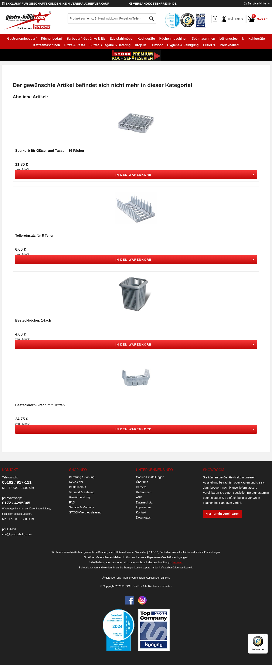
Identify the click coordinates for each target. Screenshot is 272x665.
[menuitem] (121, 18)
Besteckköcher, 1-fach (33, 320)
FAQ (72, 502)
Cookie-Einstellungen (150, 477)
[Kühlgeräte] (256, 38)
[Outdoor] (157, 45)
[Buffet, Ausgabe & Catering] (110, 45)
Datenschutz (144, 502)
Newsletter (76, 482)
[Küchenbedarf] (51, 38)
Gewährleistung (79, 497)
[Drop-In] (140, 45)
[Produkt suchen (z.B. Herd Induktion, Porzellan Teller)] (112, 18)
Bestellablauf (77, 487)
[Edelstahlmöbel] (121, 38)
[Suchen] (151, 17)
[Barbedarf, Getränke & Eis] (86, 38)
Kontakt (141, 512)
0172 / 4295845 (16, 503)
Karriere (141, 487)
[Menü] (265, 636)
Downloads (143, 517)
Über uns (142, 482)
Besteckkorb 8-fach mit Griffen (40, 405)
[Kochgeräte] (146, 38)
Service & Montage (81, 507)
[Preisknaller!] (229, 45)
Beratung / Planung (82, 477)
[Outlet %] (209, 45)
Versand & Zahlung (81, 492)
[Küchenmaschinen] (173, 38)
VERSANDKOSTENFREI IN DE (153, 3)
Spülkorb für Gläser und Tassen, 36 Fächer (49, 150)
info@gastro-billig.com (17, 534)
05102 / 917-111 (16, 482)
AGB (139, 497)
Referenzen (143, 492)
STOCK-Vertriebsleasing (85, 512)
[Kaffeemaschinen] (46, 45)
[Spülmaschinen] (203, 38)
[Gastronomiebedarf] (22, 38)
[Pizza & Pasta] (74, 45)
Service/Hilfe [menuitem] (255, 3)
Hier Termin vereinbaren (222, 513)
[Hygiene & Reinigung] (183, 45)
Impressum (143, 507)
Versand (178, 562)
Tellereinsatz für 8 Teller (34, 235)
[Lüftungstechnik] (231, 38)
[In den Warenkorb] (136, 174)
